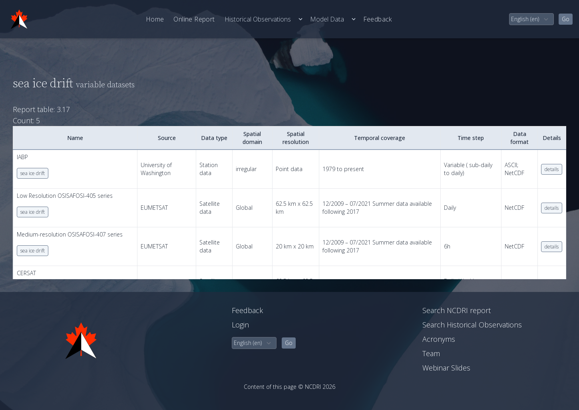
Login (240, 324)
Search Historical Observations (472, 324)
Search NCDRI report (456, 310)
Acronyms (438, 339)
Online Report (194, 19)
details (552, 169)
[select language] (531, 19)
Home (155, 19)
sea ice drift (32, 173)
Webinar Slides (446, 368)
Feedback (377, 19)
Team (431, 353)
